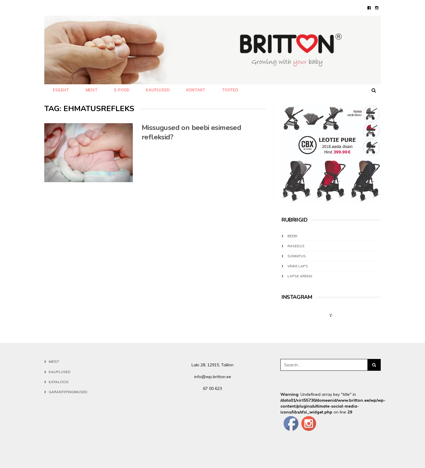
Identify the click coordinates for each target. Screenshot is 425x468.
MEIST (92, 90)
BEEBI (292, 236)
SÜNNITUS (296, 256)
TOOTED (230, 90)
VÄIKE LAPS (297, 266)
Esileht (61, 90)
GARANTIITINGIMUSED (68, 392)
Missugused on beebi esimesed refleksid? (191, 132)
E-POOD (122, 90)
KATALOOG (58, 382)
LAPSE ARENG (299, 276)
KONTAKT (196, 90)
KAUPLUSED (157, 90)
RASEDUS (296, 246)
